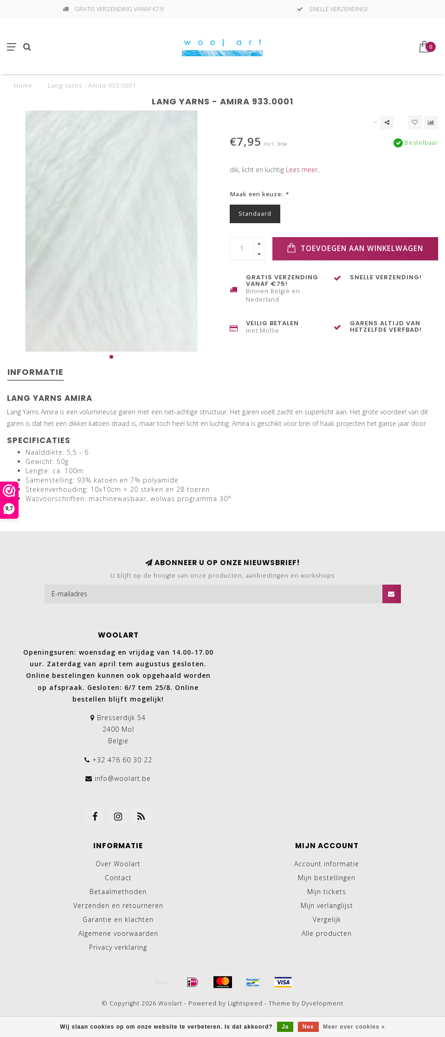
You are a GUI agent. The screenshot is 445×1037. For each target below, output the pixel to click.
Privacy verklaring (118, 947)
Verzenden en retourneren (118, 905)
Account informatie (326, 863)
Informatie (35, 372)
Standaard (255, 214)
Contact (118, 877)
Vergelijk (327, 919)
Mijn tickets (326, 891)
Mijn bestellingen (326, 877)
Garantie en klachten (118, 919)
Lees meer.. (303, 169)
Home (23, 85)
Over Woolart (118, 863)
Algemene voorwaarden (118, 933)
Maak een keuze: (259, 194)
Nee (308, 1027)
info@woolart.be (123, 778)
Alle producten (327, 933)
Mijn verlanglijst (327, 905)
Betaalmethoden (118, 891)
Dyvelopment (322, 1003)
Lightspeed (245, 1003)
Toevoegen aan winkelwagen (355, 248)
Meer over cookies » (354, 1027)
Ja (285, 1027)
